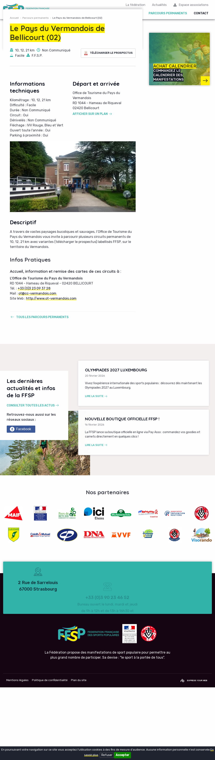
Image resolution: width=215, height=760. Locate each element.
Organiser (133, 13)
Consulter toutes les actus (31, 478)
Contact (201, 13)
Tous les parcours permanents (42, 389)
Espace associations (193, 5)
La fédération (135, 5)
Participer (108, 13)
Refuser (106, 755)
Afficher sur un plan (90, 186)
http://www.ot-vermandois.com (51, 371)
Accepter (122, 755)
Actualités (159, 5)
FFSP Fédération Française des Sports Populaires (27, 9)
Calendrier (81, 13)
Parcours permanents (168, 13)
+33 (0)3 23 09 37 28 (34, 361)
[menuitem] (82, 14)
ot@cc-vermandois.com (37, 366)
